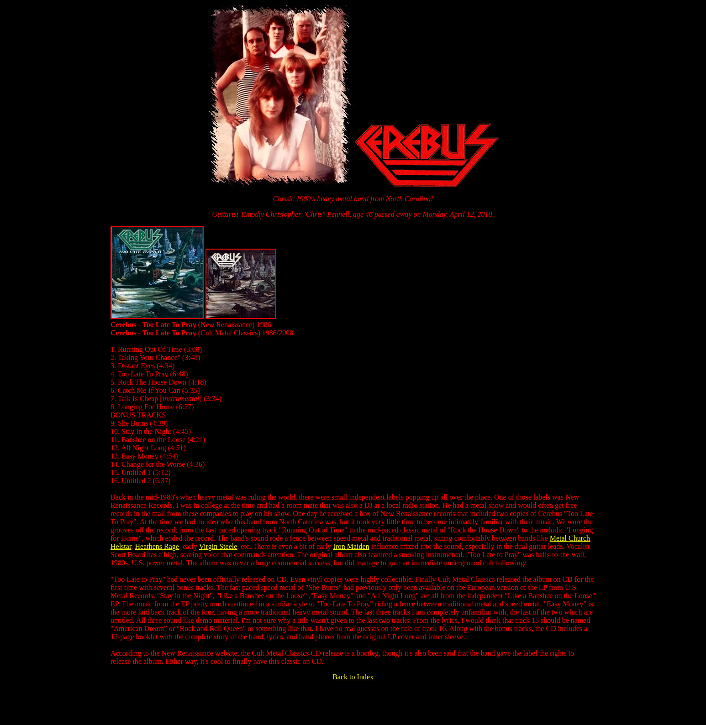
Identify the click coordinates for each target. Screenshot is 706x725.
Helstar (121, 546)
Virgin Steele (218, 546)
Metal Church (570, 538)
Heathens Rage (157, 546)
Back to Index (353, 677)
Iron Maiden (351, 546)
